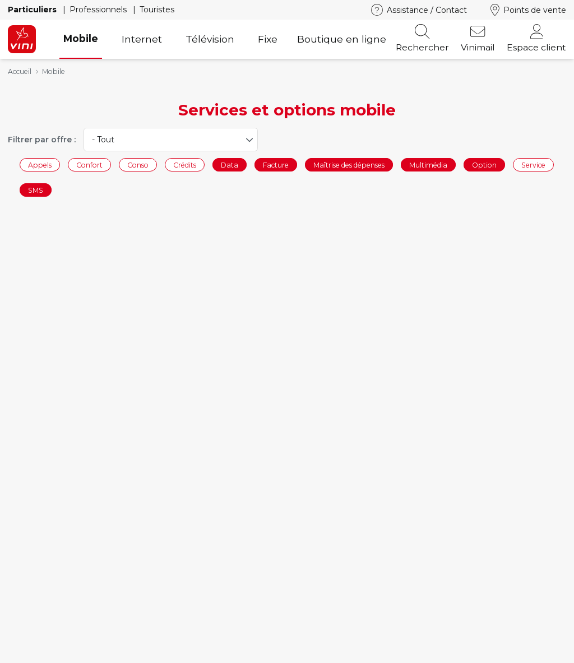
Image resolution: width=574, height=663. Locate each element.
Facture (276, 164)
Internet (142, 39)
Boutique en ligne (341, 39)
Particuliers (33, 9)
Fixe (267, 39)
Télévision (210, 39)
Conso (138, 164)
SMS (35, 190)
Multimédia (428, 164)
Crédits (184, 164)
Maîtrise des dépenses (349, 164)
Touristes (157, 9)
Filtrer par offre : (42, 140)
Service (533, 164)
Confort (89, 164)
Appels (40, 164)
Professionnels (99, 9)
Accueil (19, 71)
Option (484, 164)
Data (229, 164)
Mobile (80, 38)
